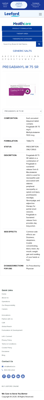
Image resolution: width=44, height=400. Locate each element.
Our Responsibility (8, 305)
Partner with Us (7, 319)
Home (4, 294)
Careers (5, 309)
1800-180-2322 (8, 370)
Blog (3, 355)
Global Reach (7, 326)
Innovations (6, 315)
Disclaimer (5, 351)
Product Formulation (22, 28)
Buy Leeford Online (12, 386)
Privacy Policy (7, 340)
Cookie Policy (7, 348)
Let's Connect (7, 336)
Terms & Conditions (9, 344)
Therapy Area (23, 34)
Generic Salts (22, 50)
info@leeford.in (8, 366)
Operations (6, 302)
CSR (3, 323)
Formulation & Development (12, 330)
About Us (5, 298)
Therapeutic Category (23, 39)
